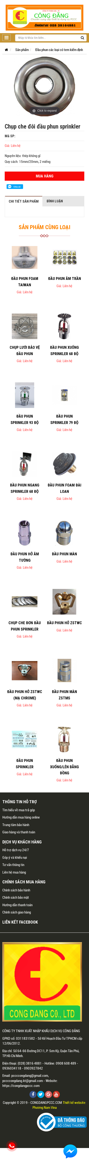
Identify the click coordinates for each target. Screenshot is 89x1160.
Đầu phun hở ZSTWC (64, 622)
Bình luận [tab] (55, 201)
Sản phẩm (22, 50)
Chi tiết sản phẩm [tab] (24, 201)
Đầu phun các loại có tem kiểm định (59, 50)
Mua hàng (44, 176)
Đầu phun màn (64, 554)
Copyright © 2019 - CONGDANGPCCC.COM (32, 1103)
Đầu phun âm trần (64, 278)
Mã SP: (10, 136)
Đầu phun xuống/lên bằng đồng (64, 766)
